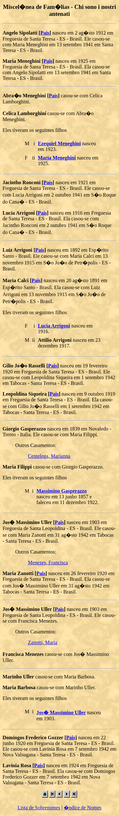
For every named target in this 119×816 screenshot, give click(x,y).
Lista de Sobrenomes (38, 807)
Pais (44, 33)
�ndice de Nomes (83, 807)
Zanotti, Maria (42, 642)
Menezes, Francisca (48, 562)
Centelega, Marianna (49, 456)
